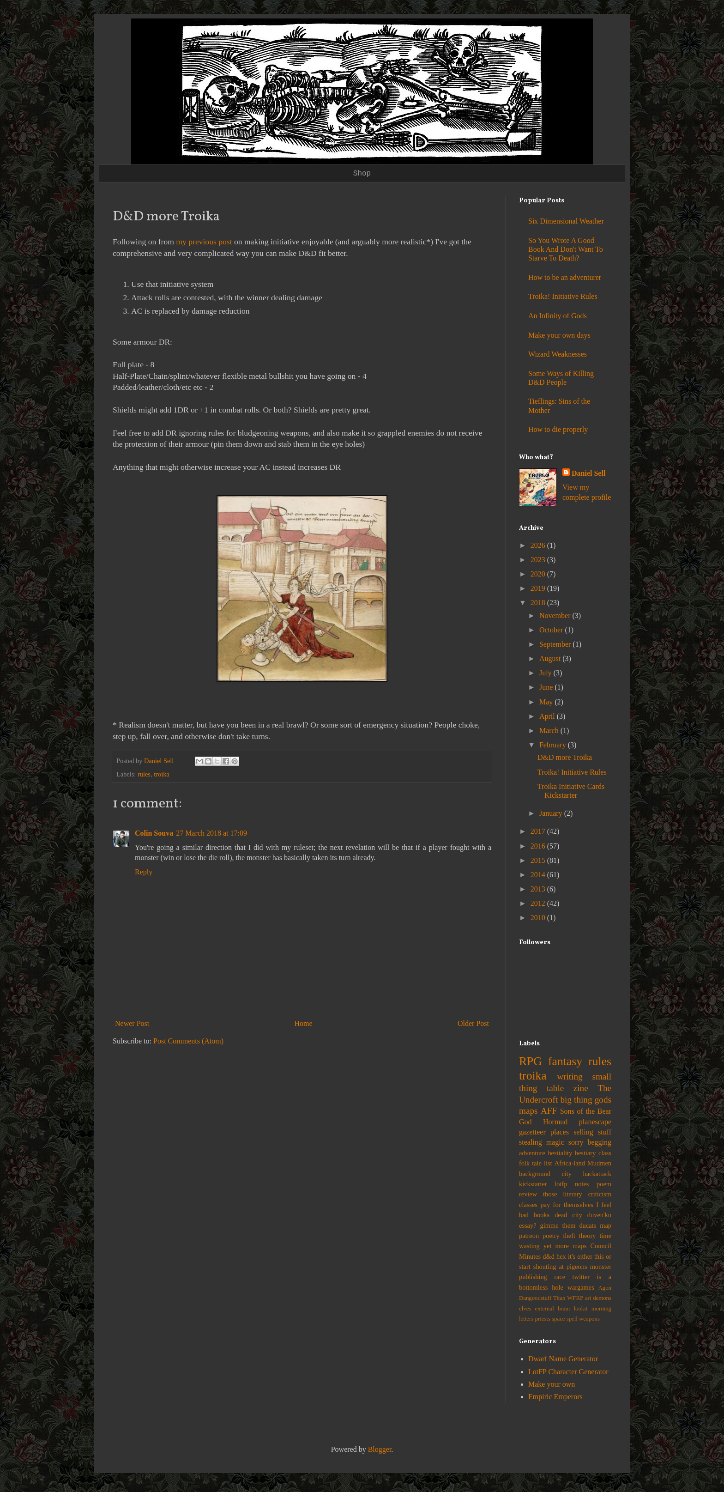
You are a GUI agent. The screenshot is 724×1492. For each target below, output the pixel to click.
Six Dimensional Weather (566, 221)
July (546, 673)
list (548, 1163)
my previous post (204, 241)
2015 (539, 860)
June (547, 687)
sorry (576, 1142)
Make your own (551, 1384)
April (548, 716)
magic (555, 1142)
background (534, 1173)
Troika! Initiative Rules (562, 296)
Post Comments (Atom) (188, 1041)
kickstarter (533, 1184)
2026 (539, 545)
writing (569, 1076)
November (556, 615)
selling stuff (592, 1132)
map (605, 1225)
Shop (362, 174)
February (553, 745)
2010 (539, 918)
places (559, 1132)
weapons (589, 1319)
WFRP (575, 1298)
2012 (539, 903)
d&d (549, 1256)
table (555, 1088)
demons (602, 1298)
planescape (595, 1122)
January (551, 813)
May (547, 702)
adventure (532, 1153)
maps (528, 1111)
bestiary (585, 1153)
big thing (576, 1099)
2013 (539, 889)
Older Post (473, 1023)
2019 (539, 588)
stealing (530, 1142)
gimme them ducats (568, 1225)
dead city (568, 1215)
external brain (552, 1308)
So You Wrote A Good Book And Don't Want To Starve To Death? (565, 249)
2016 (539, 846)
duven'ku (599, 1215)
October (552, 630)
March (550, 730)
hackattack (597, 1173)
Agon (604, 1288)
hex (561, 1256)
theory (587, 1235)
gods (603, 1099)
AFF (549, 1111)
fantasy (565, 1061)
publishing (533, 1276)
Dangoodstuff (535, 1298)
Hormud (555, 1122)
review (528, 1194)
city (566, 1173)
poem (604, 1184)
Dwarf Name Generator (563, 1359)
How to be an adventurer (564, 277)
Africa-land (570, 1163)
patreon (529, 1235)
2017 (539, 831)
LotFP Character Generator (568, 1372)
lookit (581, 1308)
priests (542, 1319)
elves (525, 1308)
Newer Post (132, 1023)
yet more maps (565, 1245)
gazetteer (532, 1132)
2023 (539, 560)
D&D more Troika (564, 757)
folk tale (530, 1163)
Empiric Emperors (555, 1397)
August (550, 658)
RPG (530, 1061)
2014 (539, 875)
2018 (539, 603)
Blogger (380, 1449)
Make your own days (559, 335)
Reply (143, 872)
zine (580, 1088)
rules (144, 774)
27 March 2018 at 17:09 (211, 833)
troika (161, 774)
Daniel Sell (588, 473)
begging (599, 1142)
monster (600, 1266)
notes (582, 1184)
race (559, 1276)
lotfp (561, 1184)
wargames (580, 1287)
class (604, 1153)
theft (569, 1235)
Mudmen (599, 1163)
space (558, 1319)
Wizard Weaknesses (557, 354)
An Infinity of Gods (557, 316)
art (588, 1298)
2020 (539, 574)
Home (304, 1023)
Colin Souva (154, 833)
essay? (528, 1225)
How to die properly (558, 429)
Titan (559, 1298)
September (556, 644)
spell (572, 1319)
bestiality (560, 1153)
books (541, 1215)
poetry (551, 1235)
